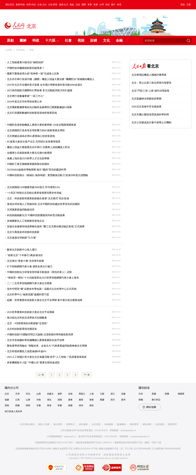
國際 (84, 4)
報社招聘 (57, 424)
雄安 (91, 405)
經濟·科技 (31, 4)
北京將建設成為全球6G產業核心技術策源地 (31, 136)
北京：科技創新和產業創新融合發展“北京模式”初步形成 (38, 198)
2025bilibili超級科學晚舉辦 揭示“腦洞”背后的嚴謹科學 (36, 169)
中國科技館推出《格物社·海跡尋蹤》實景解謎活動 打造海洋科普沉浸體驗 (47, 175)
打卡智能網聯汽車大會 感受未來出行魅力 (29, 266)
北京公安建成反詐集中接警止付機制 (151, 122)
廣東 (70, 400)
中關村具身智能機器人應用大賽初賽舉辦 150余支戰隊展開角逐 (41, 124)
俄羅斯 (181, 394)
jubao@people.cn (128, 430)
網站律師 (147, 424)
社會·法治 (42, 4)
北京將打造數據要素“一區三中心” (25, 96)
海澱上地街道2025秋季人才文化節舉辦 (28, 158)
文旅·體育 (52, 4)
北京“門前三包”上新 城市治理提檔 (150, 90)
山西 (38, 394)
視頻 (107, 4)
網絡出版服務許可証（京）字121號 (116, 448)
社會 (68, 40)
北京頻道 (20, 50)
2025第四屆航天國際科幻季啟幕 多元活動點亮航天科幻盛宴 (39, 90)
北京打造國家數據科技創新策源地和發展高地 (32, 112)
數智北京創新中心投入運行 (22, 249)
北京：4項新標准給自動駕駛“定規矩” (27, 323)
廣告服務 (83, 424)
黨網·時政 (20, 4)
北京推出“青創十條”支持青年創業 (25, 261)
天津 (17, 394)
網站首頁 (9, 4)
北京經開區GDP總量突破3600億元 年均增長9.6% (33, 187)
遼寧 (60, 394)
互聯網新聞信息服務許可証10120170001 (54, 442)
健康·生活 (63, 4)
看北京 (153, 66)
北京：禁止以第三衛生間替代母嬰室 (151, 82)
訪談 (78, 4)
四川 (113, 400)
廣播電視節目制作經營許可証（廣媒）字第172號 (137, 442)
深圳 (81, 405)
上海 (91, 394)
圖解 (23, 40)
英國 (167, 394)
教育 (119, 4)
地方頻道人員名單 (13, 411)
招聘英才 (70, 424)
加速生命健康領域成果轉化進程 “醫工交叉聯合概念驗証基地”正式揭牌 (46, 226)
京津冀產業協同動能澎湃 (20, 209)
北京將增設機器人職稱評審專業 (149, 74)
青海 (49, 405)
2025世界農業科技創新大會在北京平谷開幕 (30, 312)
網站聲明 (134, 424)
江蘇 (102, 394)
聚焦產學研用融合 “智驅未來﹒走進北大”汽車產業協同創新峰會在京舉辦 (47, 345)
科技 (31, 50)
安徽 (123, 394)
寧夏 (60, 405)
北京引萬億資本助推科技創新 (23, 232)
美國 (154, 394)
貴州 (123, 400)
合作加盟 (96, 424)
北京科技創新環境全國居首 (22, 329)
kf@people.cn (70, 436)
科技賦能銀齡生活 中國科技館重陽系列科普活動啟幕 (36, 215)
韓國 (141, 400)
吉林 (70, 394)
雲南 (7, 405)
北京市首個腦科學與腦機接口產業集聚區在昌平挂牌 (35, 340)
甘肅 (38, 405)
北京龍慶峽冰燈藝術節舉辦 (146, 98)
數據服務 (121, 424)
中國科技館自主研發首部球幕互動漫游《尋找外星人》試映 (39, 272)
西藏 (17, 405)
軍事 (89, 4)
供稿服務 (108, 424)
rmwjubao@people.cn (140, 436)
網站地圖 (151, 407)
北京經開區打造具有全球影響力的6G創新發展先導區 (36, 130)
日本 (141, 394)
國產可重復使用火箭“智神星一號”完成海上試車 (33, 73)
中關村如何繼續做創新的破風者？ (25, 68)
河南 (38, 400)
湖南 (60, 400)
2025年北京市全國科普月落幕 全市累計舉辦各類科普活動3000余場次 (44, 84)
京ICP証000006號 (142, 448)
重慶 (102, 400)
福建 (7, 400)
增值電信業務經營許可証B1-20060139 (94, 442)
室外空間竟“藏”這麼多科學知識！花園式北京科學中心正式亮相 (41, 289)
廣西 (81, 400)
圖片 (113, 4)
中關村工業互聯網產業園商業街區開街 (28, 164)
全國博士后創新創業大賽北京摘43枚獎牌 (29, 152)
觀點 (72, 4)
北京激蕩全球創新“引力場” (22, 237)
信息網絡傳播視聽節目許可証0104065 (34, 448)
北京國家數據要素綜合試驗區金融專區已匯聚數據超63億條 (39, 107)
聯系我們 (172, 424)
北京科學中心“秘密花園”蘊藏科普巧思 (28, 294)
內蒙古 (50, 394)
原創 (10, 40)
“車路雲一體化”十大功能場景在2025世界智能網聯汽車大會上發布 (43, 277)
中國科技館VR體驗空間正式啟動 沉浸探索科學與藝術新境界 (40, 334)
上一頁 (41, 375)
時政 (35, 40)
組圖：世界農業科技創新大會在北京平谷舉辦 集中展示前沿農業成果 (44, 300)
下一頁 (87, 375)
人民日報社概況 (27, 424)
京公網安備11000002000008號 (166, 448)
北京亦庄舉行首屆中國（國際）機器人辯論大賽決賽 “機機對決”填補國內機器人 (50, 79)
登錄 (182, 4)
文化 (106, 40)
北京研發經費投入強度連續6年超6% (26, 351)
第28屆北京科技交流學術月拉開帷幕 (27, 317)
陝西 (28, 405)
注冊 (188, 4)
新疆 (70, 405)
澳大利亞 (156, 400)
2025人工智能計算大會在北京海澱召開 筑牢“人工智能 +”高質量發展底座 (47, 357)
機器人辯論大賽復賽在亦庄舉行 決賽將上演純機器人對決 (38, 147)
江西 (17, 400)
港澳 (95, 4)
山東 (28, 400)
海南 (91, 400)
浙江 (113, 394)
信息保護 (159, 424)
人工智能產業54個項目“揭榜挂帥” (25, 62)
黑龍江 (82, 394)
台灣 (101, 4)
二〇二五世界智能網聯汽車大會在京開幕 (29, 283)
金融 (119, 40)
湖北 (49, 400)
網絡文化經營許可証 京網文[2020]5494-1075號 (75, 448)
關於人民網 (43, 424)
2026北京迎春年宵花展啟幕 (146, 106)
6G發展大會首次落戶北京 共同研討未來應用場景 (34, 141)
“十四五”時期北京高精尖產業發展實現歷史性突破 (34, 192)
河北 (28, 394)
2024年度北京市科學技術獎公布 (24, 101)
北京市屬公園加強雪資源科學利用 (150, 114)
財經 (93, 40)
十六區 (50, 40)
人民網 (8, 50)
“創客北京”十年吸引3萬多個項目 (25, 255)
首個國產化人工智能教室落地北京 (25, 221)
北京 (7, 394)
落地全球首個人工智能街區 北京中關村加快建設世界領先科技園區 (43, 204)
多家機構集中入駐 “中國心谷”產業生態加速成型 (33, 362)
